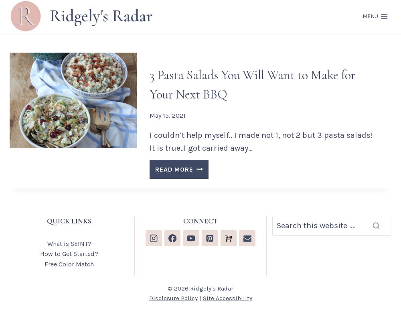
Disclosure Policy (173, 298)
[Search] (331, 226)
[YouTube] (191, 238)
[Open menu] (375, 16)
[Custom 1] (229, 238)
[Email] (247, 238)
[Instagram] (154, 238)
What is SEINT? (69, 244)
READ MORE (181, 170)
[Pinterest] (210, 238)
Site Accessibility (227, 298)
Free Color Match (69, 264)
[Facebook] (172, 238)
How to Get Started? (69, 254)
